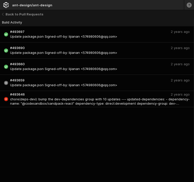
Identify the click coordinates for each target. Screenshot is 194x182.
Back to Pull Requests (22, 14)
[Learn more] (189, 5)
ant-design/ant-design (32, 5)
